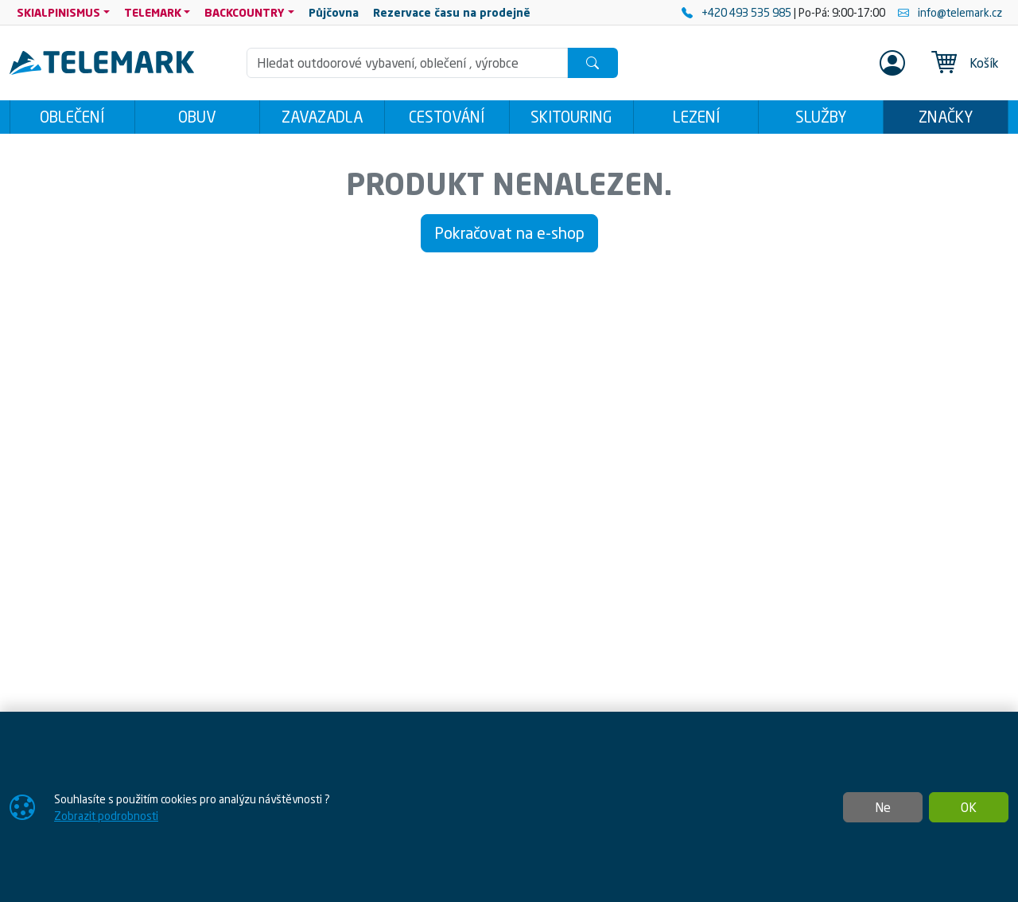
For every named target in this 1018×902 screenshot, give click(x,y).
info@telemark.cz (950, 12)
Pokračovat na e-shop (509, 233)
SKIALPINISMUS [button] (58, 12)
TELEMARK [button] (152, 12)
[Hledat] (592, 63)
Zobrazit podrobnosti (106, 815)
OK (969, 807)
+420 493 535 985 (738, 12)
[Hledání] (407, 63)
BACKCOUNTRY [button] (244, 12)
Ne (883, 807)
